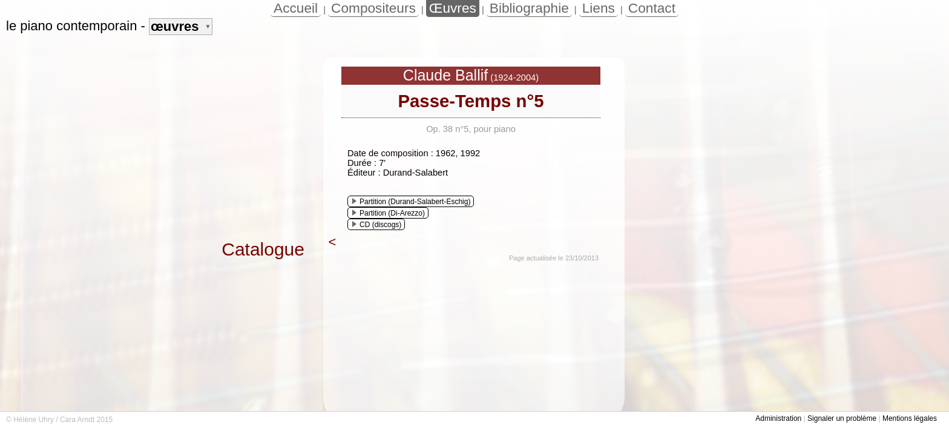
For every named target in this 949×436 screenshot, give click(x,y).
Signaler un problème (841, 418)
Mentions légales (909, 418)
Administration (778, 418)
